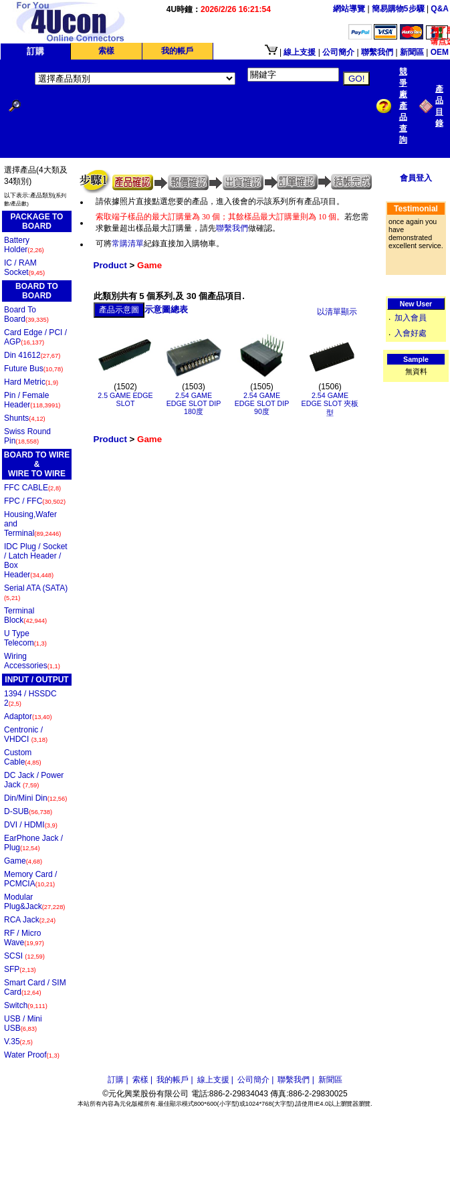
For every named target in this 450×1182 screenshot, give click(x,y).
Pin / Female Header (32, 400)
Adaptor (28, 716)
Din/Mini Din (35, 798)
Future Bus (33, 368)
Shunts (24, 418)
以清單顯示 (337, 311)
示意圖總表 (166, 309)
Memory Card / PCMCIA (30, 879)
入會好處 (411, 333)
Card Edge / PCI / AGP (35, 337)
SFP (20, 969)
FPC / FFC (35, 501)
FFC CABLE (32, 487)
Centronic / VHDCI (25, 734)
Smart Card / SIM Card (35, 987)
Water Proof (32, 1055)
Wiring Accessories (32, 661)
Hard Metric (31, 382)
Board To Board (26, 314)
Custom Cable (22, 757)
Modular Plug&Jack (34, 901)
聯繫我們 (232, 228)
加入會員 (411, 317)
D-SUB (28, 811)
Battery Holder (24, 244)
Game (23, 861)
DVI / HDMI (31, 824)
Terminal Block (25, 615)
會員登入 (416, 178)
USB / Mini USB (23, 1023)
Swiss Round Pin (27, 436)
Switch (25, 1005)
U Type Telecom (25, 638)
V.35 (18, 1041)
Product (110, 265)
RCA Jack (29, 919)
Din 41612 (32, 355)
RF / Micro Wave (24, 937)
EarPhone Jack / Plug (33, 842)
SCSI (24, 956)
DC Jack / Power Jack (34, 780)
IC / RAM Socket (24, 267)
